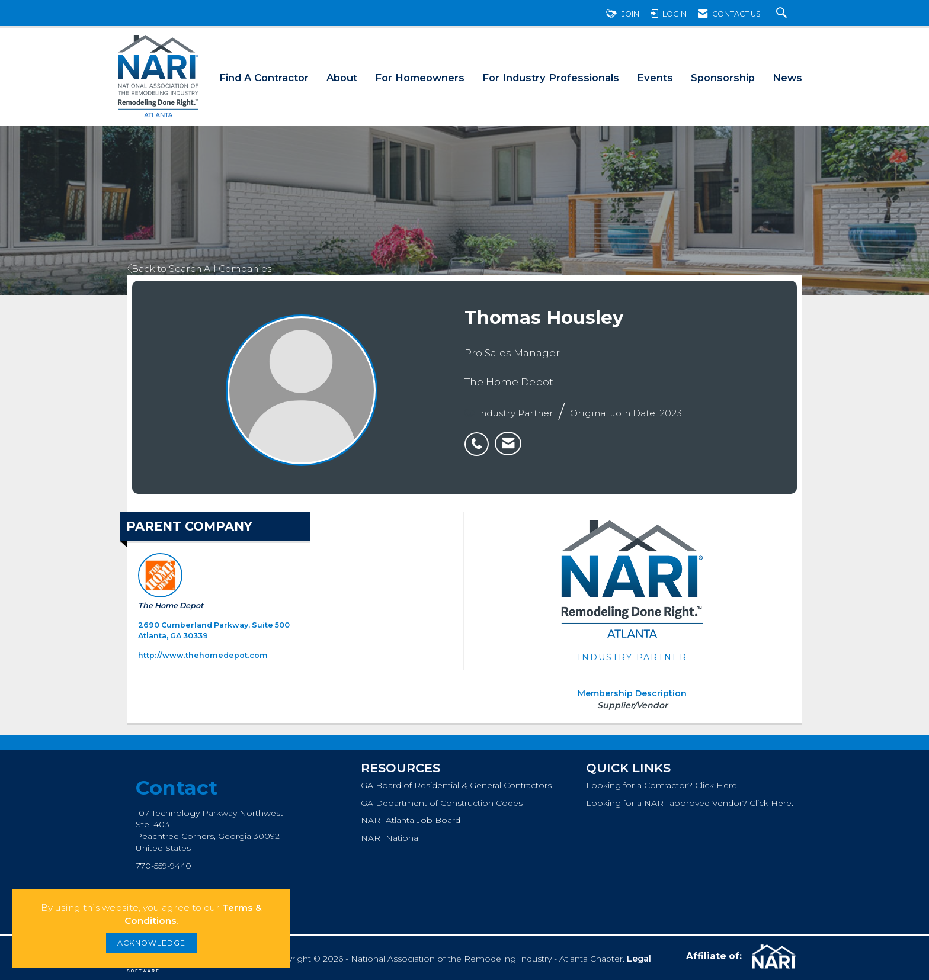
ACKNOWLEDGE (151, 943)
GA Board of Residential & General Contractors (456, 785)
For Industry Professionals (550, 77)
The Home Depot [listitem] (170, 581)
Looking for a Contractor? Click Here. (662, 785)
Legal (639, 958)
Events (655, 77)
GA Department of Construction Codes (442, 803)
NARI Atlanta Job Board (410, 820)
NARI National (390, 838)
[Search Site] (783, 14)
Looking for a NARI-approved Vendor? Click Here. (689, 803)
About (341, 77)
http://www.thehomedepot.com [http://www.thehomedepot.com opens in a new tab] (203, 655)
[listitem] (479, 437)
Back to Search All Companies (199, 268)
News (787, 77)
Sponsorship (723, 77)
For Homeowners (419, 77)
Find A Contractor (264, 77)
